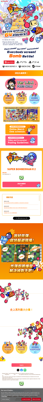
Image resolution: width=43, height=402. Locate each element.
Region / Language (35, 1)
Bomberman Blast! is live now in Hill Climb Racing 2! (15, 207)
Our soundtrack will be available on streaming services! (16, 202)
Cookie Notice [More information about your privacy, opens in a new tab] (4, 398)
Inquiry (21, 365)
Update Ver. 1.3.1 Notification (10, 212)
